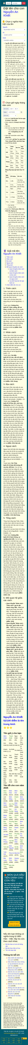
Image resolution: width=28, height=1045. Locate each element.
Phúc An (11, 853)
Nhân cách (9, 259)
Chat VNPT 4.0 (3, 1040)
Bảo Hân (11, 865)
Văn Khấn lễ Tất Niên (14, 996)
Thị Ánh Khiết (21, 750)
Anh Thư (11, 804)
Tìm (24, 3)
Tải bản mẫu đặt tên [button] (14, 925)
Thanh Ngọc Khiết (16, 756)
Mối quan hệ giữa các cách (14, 267)
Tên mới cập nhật (10, 950)
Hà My (16, 847)
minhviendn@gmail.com (11, 1033)
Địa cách (9, 261)
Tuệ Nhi (11, 841)
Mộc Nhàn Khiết (5, 775)
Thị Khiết (17, 750)
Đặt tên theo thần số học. (13, 948)
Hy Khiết (11, 749)
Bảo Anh (17, 853)
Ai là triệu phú (13, 1040)
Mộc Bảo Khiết (5, 781)
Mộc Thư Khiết (10, 768)
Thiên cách (9, 257)
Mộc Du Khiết (21, 775)
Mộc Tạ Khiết (21, 768)
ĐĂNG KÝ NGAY (14, 922)
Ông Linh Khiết (21, 756)
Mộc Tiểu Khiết (21, 762)
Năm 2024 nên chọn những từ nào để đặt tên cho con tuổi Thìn (16, 964)
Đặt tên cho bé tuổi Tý (14, 980)
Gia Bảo (6, 834)
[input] (14, 112)
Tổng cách (9, 265)
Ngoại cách (9, 263)
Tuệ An (6, 810)
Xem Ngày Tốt (18, 1040)
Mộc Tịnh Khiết (15, 762)
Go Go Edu (9, 1040)
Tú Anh (22, 859)
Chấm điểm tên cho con (13, 285)
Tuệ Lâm (6, 847)
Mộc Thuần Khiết (5, 768)
